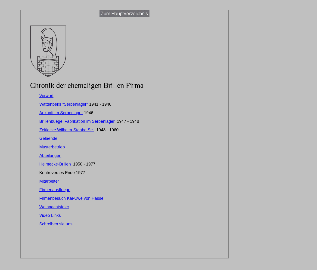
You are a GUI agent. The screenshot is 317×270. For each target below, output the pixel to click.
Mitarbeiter (49, 181)
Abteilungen (50, 155)
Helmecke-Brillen (55, 164)
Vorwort (46, 95)
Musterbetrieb (52, 147)
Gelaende (48, 138)
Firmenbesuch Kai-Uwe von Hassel (71, 198)
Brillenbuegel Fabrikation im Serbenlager (77, 121)
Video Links (50, 215)
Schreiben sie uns (55, 224)
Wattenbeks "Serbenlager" (63, 104)
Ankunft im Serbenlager (61, 112)
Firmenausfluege (54, 189)
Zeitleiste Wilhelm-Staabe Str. (66, 130)
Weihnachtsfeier (54, 207)
